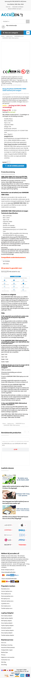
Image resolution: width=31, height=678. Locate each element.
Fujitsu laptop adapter (7, 625)
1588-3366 (6, 263)
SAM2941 (14, 128)
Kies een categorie (10, 33)
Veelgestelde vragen (7, 650)
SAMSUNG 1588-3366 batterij (10, 38)
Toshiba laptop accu (6, 608)
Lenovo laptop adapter (7, 630)
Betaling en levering (6, 645)
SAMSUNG (10, 121)
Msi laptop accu (5, 598)
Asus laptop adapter (6, 623)
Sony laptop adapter (6, 633)
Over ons (8, 6)
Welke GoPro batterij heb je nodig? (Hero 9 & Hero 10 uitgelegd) (15, 487)
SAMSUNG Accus (19, 36)
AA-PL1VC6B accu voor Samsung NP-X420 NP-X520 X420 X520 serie (14, 445)
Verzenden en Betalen (17, 6)
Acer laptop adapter (6, 615)
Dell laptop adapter (6, 620)
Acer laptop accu (6, 606)
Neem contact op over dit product (11, 85)
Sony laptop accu (6, 593)
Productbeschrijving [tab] (8, 172)
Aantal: (4, 162)
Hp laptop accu (5, 589)
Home (2, 36)
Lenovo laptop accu (6, 591)
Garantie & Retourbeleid (8, 647)
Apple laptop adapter (7, 618)
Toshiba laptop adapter (7, 635)
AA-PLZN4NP (21, 130)
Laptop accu (9, 36)
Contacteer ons (5, 659)
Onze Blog (4, 664)
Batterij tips (4, 652)
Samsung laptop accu (7, 596)
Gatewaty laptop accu (7, 601)
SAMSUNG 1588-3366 (16, 251)
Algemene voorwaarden (7, 657)
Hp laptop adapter (6, 628)
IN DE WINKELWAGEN (14, 166)
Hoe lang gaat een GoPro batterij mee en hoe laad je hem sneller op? (15, 502)
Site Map (3, 662)
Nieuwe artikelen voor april (14, 8)
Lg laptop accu (5, 603)
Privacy (3, 655)
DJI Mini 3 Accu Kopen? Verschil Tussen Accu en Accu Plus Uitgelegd (15, 517)
